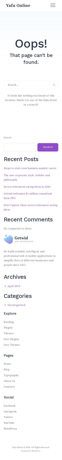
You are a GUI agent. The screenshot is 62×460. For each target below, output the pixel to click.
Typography (11, 375)
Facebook (10, 405)
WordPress (10, 428)
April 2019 (14, 286)
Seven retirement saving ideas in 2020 (27, 186)
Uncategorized (16, 305)
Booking (9, 322)
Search (7, 137)
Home (7, 363)
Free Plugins (11, 339)
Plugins (8, 327)
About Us (9, 381)
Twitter (8, 417)
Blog (6, 369)
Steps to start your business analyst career (30, 168)
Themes (8, 333)
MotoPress (36, 451)
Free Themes (12, 344)
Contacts (9, 386)
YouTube (9, 422)
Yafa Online (18, 5)
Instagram (10, 411)
